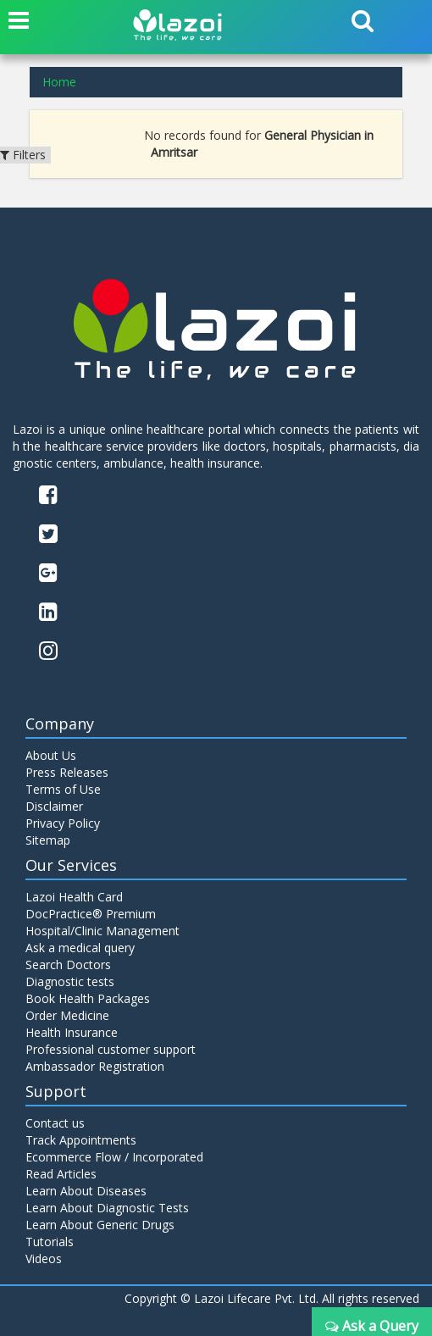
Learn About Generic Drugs (99, 1225)
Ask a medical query (80, 948)
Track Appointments (80, 1140)
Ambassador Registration (94, 1066)
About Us (50, 755)
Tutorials (49, 1241)
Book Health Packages (87, 998)
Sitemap (47, 840)
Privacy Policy (62, 823)
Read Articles (61, 1174)
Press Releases (66, 772)
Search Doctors (68, 964)
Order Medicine (67, 1015)
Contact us (55, 1123)
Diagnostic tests (69, 981)
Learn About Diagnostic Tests (107, 1208)
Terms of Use (63, 789)
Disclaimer (54, 806)
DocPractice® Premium (90, 914)
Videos (43, 1258)
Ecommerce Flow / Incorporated (114, 1157)
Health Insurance (71, 1032)
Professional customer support (110, 1049)
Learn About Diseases (86, 1191)
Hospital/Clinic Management (102, 931)
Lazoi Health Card (74, 897)
